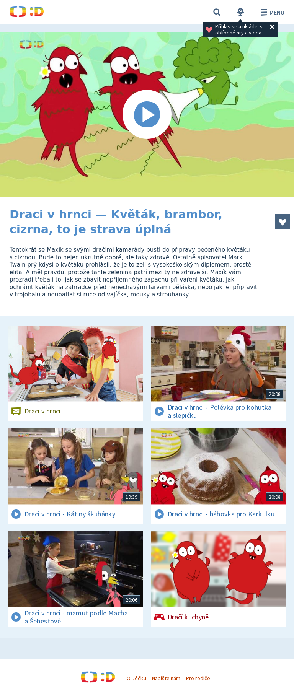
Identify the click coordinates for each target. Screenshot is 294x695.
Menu (271, 12)
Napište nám (166, 678)
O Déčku (136, 678)
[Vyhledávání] (217, 12)
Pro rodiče (198, 678)
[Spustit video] (147, 114)
